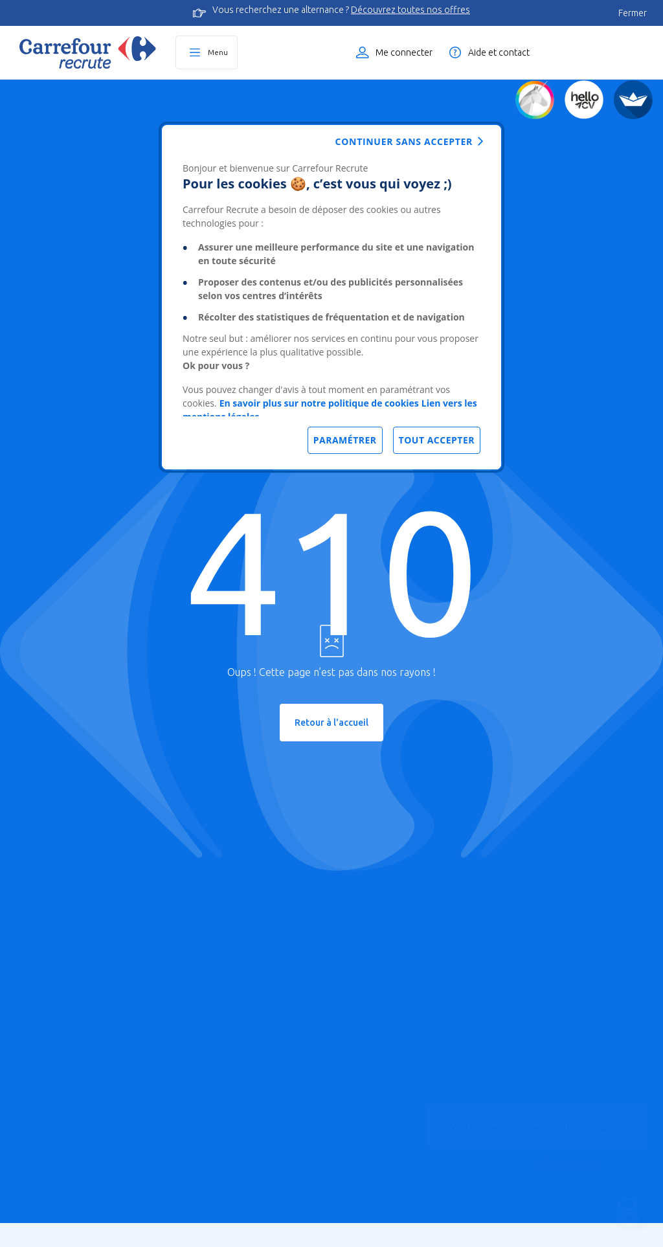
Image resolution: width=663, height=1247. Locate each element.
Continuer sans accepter (404, 141)
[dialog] (331, 297)
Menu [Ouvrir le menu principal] (218, 52)
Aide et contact (499, 52)
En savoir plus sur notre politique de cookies (319, 403)
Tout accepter (437, 440)
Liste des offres (601, 52)
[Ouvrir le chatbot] (627, 1211)
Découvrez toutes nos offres (410, 10)
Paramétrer (345, 440)
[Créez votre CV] (584, 99)
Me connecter (404, 52)
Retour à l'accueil (331, 722)
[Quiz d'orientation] (534, 99)
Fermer (632, 13)
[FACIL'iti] (633, 99)
